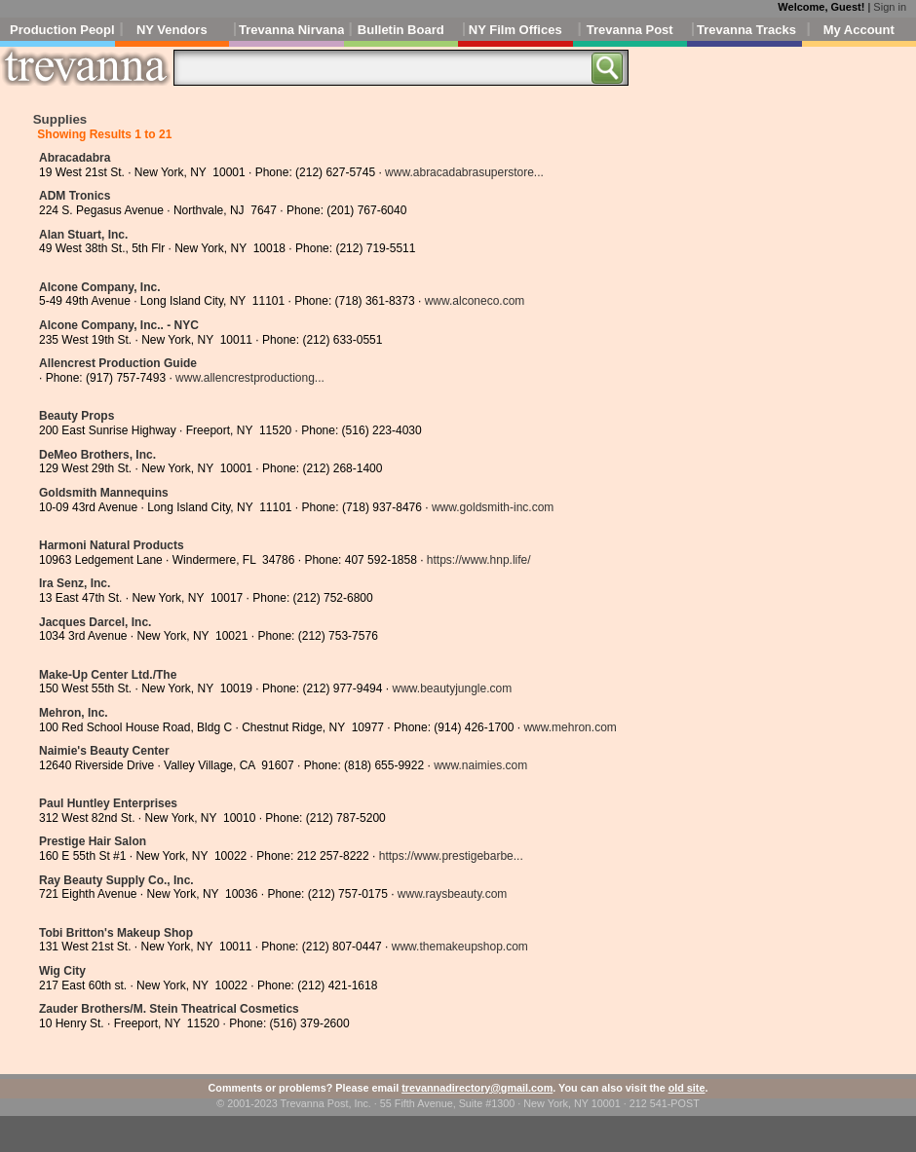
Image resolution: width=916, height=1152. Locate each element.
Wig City (62, 971)
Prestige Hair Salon (92, 841)
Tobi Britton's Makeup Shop (116, 933)
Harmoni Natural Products (111, 545)
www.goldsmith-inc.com (492, 507)
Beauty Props (76, 416)
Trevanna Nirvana (291, 29)
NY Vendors (172, 29)
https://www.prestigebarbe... (451, 856)
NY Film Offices (515, 29)
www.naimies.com (480, 765)
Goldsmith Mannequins (104, 493)
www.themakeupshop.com (460, 946)
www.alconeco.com (475, 301)
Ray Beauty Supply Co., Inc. (116, 880)
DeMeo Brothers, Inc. (97, 455)
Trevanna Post (630, 29)
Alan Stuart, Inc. (83, 235)
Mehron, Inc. (73, 713)
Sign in (889, 7)
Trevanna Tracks (746, 29)
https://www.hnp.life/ (479, 560)
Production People (62, 29)
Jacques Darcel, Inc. (95, 622)
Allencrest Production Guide (118, 363)
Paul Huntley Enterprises (108, 803)
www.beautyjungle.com (452, 688)
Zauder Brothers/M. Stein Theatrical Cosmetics (169, 1009)
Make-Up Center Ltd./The (107, 675)
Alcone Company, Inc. (99, 287)
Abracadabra (74, 158)
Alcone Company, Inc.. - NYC (119, 325)
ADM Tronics (74, 196)
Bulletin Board (401, 29)
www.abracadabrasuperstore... (464, 172)
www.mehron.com (569, 727)
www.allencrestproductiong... (249, 378)
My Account (859, 29)
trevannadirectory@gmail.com (477, 1088)
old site (687, 1088)
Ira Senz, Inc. (74, 583)
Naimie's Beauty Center (104, 751)
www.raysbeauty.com (452, 894)
